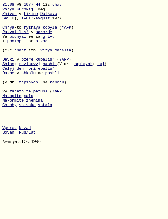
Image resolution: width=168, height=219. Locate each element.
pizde (41, 49)
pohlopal (16, 49)
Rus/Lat (27, 158)
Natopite (11, 114)
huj (100, 76)
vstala (45, 125)
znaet (20, 60)
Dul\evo (48, 16)
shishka (27, 125)
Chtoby (9, 125)
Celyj (8, 82)
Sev (5, 21)
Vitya (46, 60)
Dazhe (8, 87)
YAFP (66, 32)
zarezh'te (20, 109)
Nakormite (13, 120)
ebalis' (46, 82)
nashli (50, 76)
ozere (27, 71)
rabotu (57, 98)
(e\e (8, 60)
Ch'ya (8, 32)
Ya (5, 43)
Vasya (8, 10)
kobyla (50, 32)
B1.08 (8, 5)
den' (21, 82)
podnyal (17, 43)
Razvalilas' (15, 38)
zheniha (34, 120)
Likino (31, 16)
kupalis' (45, 71)
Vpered (9, 153)
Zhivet (9, 16)
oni (32, 82)
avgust (43, 21)
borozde (44, 38)
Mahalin (63, 60)
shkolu (28, 87)
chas (57, 5)
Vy (5, 109)
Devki (8, 71)
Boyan (8, 158)
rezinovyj (29, 76)
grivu (49, 43)
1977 (28, 5)
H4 (38, 5)
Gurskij (25, 10)
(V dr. (10, 98)
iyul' (27, 21)
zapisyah (83, 76)
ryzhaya (32, 32)
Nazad (25, 153)
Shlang (9, 76)
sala (28, 114)
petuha (40, 109)
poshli (52, 87)
